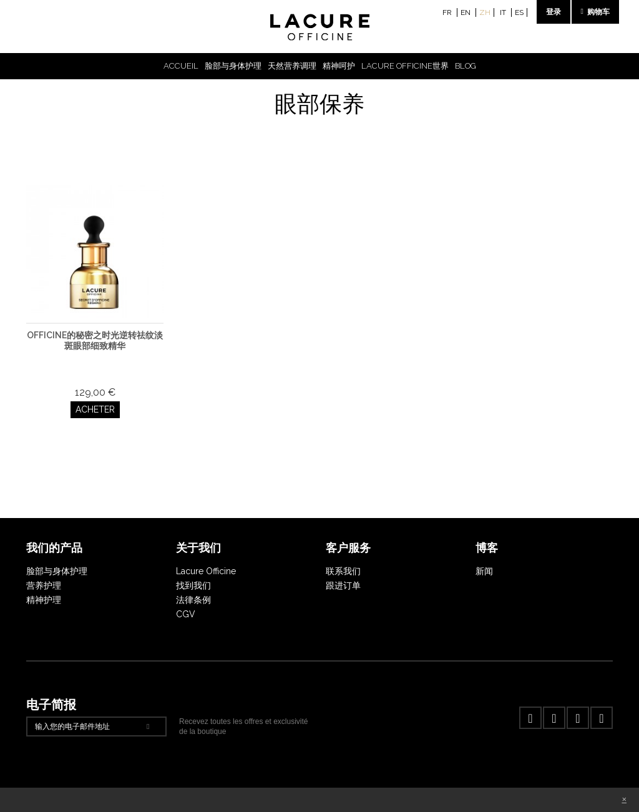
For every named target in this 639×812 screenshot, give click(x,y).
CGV (185, 614)
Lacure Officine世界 (405, 66)
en (466, 12)
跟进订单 (343, 585)
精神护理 (43, 600)
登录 (553, 11)
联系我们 (343, 571)
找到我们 (193, 585)
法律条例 (193, 600)
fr (448, 12)
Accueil (180, 66)
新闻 (484, 571)
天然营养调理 (292, 66)
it (504, 12)
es (519, 12)
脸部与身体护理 (233, 66)
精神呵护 (339, 66)
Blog (465, 66)
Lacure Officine (206, 571)
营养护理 (43, 585)
